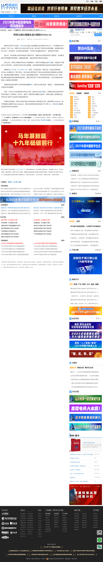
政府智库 (56, 515)
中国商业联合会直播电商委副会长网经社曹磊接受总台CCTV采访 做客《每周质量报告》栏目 (85, 379)
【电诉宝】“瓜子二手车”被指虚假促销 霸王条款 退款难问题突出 (52, 213)
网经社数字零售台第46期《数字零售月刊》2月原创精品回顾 (85, 300)
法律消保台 (30, 525)
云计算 (12, 69)
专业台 (22, 510)
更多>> (98, 121)
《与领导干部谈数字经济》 (92, 445)
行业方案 (3, 217)
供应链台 (30, 531)
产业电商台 (30, 513)
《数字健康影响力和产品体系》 (10, 234)
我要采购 (98, 250)
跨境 (75, 284)
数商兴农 (84, 520)
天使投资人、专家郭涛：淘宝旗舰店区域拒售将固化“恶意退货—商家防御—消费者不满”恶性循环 (85, 238)
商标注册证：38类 (69, 558)
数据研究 (79, 16)
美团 (75, 106)
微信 (75, 115)
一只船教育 (95, 112)
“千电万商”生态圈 (44, 120)
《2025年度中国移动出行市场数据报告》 (13, 249)
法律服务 (64, 524)
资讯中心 (11, 16)
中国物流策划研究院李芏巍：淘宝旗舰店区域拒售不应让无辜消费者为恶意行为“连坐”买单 (85, 234)
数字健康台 (30, 520)
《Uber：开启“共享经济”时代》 (77, 473)
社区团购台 (23, 518)
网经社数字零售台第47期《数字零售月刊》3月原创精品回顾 (85, 292)
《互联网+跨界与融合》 (75, 462)
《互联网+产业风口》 (74, 458)
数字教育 (84, 525)
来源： (19, 39)
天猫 (93, 108)
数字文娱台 (23, 534)
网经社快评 (48, 531)
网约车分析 (89, 368)
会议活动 (75, 318)
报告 (82, 32)
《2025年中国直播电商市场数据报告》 (12, 243)
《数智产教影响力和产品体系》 (10, 237)
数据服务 (64, 518)
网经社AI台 (23, 536)
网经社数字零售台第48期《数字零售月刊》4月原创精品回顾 (85, 288)
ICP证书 (43, 558)
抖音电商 (76, 99)
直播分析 (72, 368)
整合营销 (47, 520)
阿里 (21, 45)
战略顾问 (56, 522)
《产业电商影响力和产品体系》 (42, 234)
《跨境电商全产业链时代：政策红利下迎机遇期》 (81, 454)
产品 (87, 1)
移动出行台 (23, 520)
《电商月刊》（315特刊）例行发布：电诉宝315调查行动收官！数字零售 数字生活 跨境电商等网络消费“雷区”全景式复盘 (85, 296)
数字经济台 (23, 529)
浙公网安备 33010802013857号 (56, 558)
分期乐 (94, 103)
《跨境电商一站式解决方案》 (9, 222)
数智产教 (84, 518)
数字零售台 (30, 527)
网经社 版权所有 (51, 544)
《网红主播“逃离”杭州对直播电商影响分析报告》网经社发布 (85, 383)
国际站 (39, 513)
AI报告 (74, 363)
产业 (79, 284)
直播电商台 (23, 522)
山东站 (39, 527)
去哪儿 (76, 103)
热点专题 (75, 41)
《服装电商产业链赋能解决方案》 (10, 225)
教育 (84, 284)
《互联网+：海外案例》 (75, 469)
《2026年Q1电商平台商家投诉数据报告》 (46, 249)
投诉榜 (71, 93)
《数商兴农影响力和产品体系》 (42, 231)
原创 (19, 182)
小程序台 (30, 534)
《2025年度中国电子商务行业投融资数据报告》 (15, 254)
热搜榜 (79, 93)
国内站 (39, 516)
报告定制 (56, 520)
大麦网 (94, 110)
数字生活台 (30, 529)
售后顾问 (64, 522)
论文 (49, 104)
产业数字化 (17, 30)
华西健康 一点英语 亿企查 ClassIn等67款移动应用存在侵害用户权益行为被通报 (85, 175)
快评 (78, 221)
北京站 (39, 518)
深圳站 (39, 534)
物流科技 (76, 527)
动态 (76, 32)
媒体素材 (95, 527)
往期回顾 (99, 29)
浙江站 (39, 522)
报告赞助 (56, 518)
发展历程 (95, 516)
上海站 (39, 520)
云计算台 (22, 531)
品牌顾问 (47, 524)
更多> (63, 205)
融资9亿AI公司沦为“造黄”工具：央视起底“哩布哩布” (85, 189)
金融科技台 (23, 525)
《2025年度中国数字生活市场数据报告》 (13, 246)
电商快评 (76, 529)
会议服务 (64, 526)
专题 (91, 1)
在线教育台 (23, 516)
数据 (31, 84)
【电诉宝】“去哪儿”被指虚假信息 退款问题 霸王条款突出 (50, 210)
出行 (88, 284)
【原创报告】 (4, 240)
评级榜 (86, 93)
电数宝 (74, 194)
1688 (75, 117)
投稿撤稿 (95, 518)
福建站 (39, 529)
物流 (92, 284)
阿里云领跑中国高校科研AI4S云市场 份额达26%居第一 (18, 188)
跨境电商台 (23, 513)
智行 (93, 117)
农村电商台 (30, 518)
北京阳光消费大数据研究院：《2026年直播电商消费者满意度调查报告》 (85, 375)
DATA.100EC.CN (20, 169)
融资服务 (64, 520)
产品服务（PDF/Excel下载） (55, 510)
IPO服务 (47, 522)
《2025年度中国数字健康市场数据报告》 (13, 251)
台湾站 (39, 536)
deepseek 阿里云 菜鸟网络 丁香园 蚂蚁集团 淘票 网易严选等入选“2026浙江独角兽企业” (60, 188)
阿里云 (10, 182)
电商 (77, 30)
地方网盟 (64, 529)
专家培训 (56, 526)
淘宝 (93, 97)
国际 (57, 104)
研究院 (55, 524)
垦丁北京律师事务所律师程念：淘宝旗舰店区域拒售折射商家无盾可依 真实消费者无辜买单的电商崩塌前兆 (85, 245)
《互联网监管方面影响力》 (8, 231)
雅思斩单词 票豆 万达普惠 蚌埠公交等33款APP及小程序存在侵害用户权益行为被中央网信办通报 (85, 182)
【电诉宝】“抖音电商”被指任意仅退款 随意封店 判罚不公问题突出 (20, 208)
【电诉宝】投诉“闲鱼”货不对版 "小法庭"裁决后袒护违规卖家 (51, 208)
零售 (71, 284)
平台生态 (5, 510)
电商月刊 (75, 279)
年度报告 (75, 121)
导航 (96, 1)
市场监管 (84, 513)
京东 (93, 99)
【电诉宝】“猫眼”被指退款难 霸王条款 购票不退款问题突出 (18, 213)
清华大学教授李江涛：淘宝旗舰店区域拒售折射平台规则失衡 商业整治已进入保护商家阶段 (85, 230)
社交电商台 (30, 516)
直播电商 (76, 516)
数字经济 (84, 527)
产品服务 (95, 525)
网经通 (64, 515)
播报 (100, 1)
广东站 (39, 525)
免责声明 (95, 520)
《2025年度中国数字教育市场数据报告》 (45, 243)
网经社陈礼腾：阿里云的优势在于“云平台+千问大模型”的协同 (20, 194)
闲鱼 (75, 101)
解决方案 (77, 510)
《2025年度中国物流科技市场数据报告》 (45, 246)
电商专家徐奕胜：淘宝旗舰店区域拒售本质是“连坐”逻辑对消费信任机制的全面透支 (85, 241)
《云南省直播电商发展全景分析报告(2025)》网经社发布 (85, 387)
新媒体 (34, 16)
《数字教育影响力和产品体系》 (10, 228)
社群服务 (47, 526)
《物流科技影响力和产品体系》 (42, 228)
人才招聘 (95, 522)
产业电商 (76, 520)
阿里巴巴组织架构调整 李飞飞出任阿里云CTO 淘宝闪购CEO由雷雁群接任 (56, 191)
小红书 (76, 108)
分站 (39, 510)
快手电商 (94, 106)
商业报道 (47, 515)
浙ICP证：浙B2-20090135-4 (33, 558)
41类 (75, 558)
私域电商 (84, 516)
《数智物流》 (72, 477)
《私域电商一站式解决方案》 (42, 220)
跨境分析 (80, 368)
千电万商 (75, 250)
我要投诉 (56, 16)
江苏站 (39, 531)
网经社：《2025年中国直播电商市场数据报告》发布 (85, 372)
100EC (10, 30)
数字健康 (84, 522)
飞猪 (93, 101)
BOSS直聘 (77, 110)
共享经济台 (23, 527)
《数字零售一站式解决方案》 (9, 220)
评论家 (71, 221)
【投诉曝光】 (4, 205)
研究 (49, 62)
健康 (97, 284)
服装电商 (76, 522)
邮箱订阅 (98, 34)
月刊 (82, 30)
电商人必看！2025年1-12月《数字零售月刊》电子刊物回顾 (85, 303)
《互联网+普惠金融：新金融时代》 (78, 466)
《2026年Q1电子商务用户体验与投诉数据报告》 (48, 251)
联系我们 (95, 513)
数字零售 (76, 513)
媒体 (41, 91)
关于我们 (96, 510)
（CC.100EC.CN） (22, 69)
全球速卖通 (77, 112)
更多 (99, 41)
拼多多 (76, 97)
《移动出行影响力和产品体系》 (42, 225)
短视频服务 (48, 529)
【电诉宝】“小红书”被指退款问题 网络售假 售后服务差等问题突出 (20, 210)
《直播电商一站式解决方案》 (42, 222)
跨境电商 (76, 518)
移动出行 (76, 525)
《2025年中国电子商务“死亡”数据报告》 (45, 254)
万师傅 (94, 115)
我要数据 (98, 193)
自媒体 (47, 518)
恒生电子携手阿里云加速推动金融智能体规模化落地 (17, 191)
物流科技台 (30, 522)
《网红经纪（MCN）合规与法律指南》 (79, 481)
